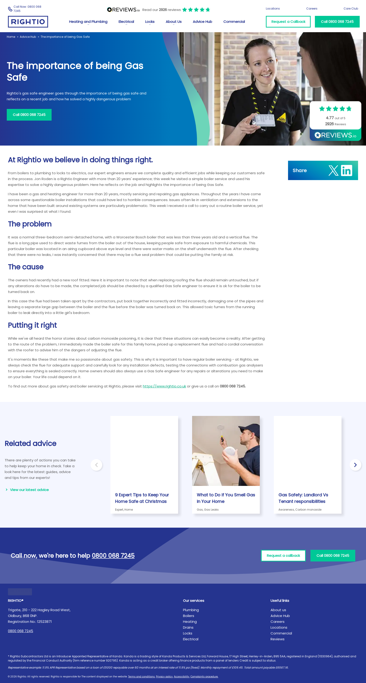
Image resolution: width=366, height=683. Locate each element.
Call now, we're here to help (72, 556)
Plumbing (191, 609)
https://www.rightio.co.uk (164, 386)
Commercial (234, 21)
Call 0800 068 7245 (337, 21)
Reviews (278, 639)
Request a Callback (288, 21)
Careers (311, 8)
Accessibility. (182, 676)
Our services (193, 600)
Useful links (280, 600)
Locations (273, 8)
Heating (190, 621)
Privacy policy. (164, 676)
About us (278, 609)
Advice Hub (202, 21)
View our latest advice (29, 489)
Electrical (126, 21)
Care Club (351, 8)
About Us (174, 21)
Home (11, 37)
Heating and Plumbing (88, 21)
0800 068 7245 (20, 630)
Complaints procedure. (204, 676)
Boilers (188, 615)
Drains (188, 627)
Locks (150, 21)
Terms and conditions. (141, 676)
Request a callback (283, 555)
